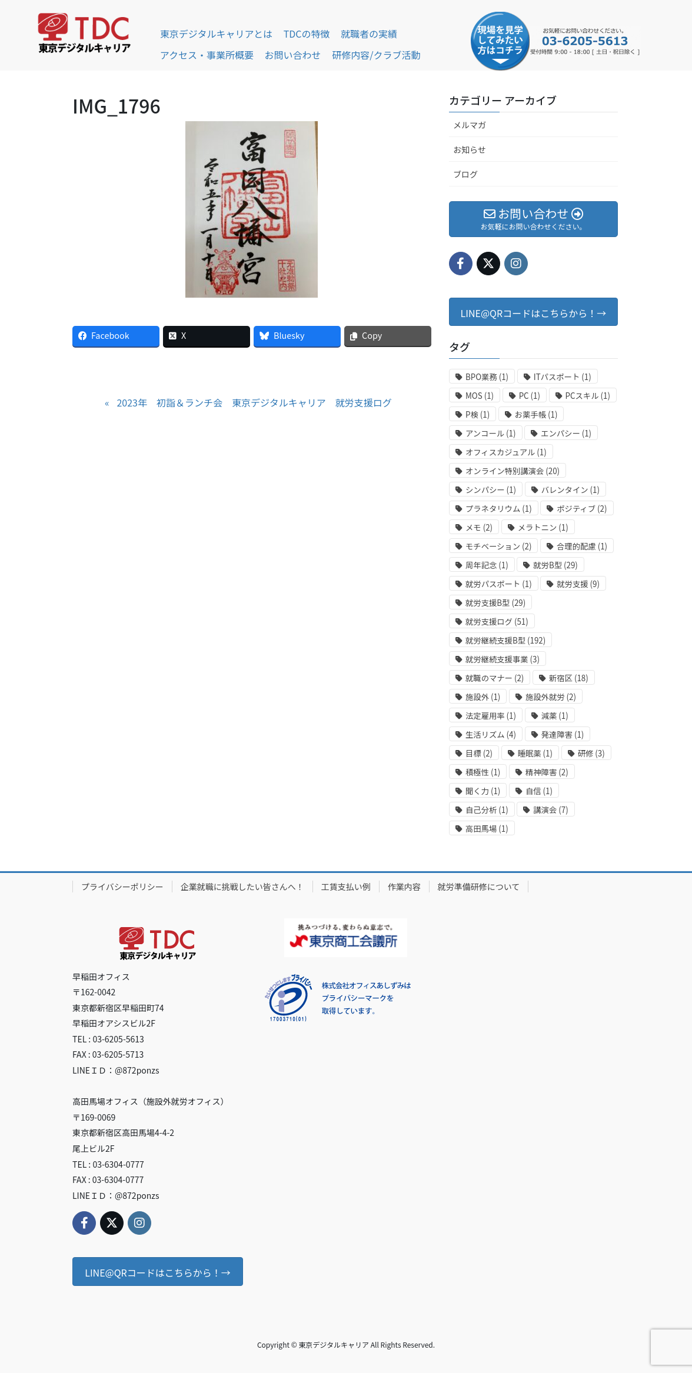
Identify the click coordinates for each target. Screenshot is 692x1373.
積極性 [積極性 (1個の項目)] (482, 772)
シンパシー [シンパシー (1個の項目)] (490, 489)
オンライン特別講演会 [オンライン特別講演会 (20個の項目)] (512, 470)
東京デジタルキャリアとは (216, 33)
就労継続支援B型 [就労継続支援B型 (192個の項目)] (505, 640)
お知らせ (469, 149)
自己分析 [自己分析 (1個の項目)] (486, 809)
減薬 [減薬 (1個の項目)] (554, 715)
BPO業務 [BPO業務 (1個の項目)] (486, 376)
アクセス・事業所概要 (207, 55)
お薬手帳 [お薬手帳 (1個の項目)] (536, 414)
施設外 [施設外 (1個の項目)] (482, 696)
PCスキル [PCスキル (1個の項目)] (587, 395)
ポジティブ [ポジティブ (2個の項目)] (582, 508)
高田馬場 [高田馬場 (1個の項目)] (486, 828)
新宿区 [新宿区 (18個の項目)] (568, 678)
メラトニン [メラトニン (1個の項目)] (543, 527)
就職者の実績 (369, 33)
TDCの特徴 (307, 33)
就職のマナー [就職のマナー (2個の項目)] (494, 678)
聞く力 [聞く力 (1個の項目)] (482, 791)
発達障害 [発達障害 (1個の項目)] (562, 734)
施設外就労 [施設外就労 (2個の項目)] (550, 696)
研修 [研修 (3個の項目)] (591, 753)
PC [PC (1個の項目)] (529, 395)
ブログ (465, 174)
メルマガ (469, 125)
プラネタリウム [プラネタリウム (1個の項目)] (498, 508)
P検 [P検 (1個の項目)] (477, 414)
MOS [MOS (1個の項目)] (479, 395)
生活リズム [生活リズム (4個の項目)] (490, 734)
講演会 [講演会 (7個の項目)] (550, 809)
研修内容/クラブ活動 (376, 55)
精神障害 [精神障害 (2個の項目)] (546, 772)
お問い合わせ (293, 55)
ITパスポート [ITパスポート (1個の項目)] (562, 376)
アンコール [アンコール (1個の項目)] (490, 433)
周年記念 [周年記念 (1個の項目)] (486, 565)
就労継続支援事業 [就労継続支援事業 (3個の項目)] (502, 659)
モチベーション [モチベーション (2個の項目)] (498, 546)
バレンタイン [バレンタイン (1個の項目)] (570, 489)
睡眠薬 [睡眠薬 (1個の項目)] (535, 753)
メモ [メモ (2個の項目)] (479, 527)
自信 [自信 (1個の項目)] (539, 791)
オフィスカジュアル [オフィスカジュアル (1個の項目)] (506, 452)
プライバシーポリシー (122, 886)
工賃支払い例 (346, 886)
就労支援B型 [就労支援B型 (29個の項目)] (495, 602)
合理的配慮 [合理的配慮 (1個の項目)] (582, 546)
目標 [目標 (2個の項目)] (479, 753)
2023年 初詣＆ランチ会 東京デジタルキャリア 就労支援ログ (254, 402)
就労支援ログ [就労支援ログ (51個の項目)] (496, 621)
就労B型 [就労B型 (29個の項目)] (555, 565)
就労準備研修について (479, 886)
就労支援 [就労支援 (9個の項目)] (578, 583)
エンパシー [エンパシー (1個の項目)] (566, 433)
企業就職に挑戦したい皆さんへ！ (242, 886)
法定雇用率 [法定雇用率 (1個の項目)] (490, 715)
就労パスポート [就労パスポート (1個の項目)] (498, 583)
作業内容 (404, 886)
